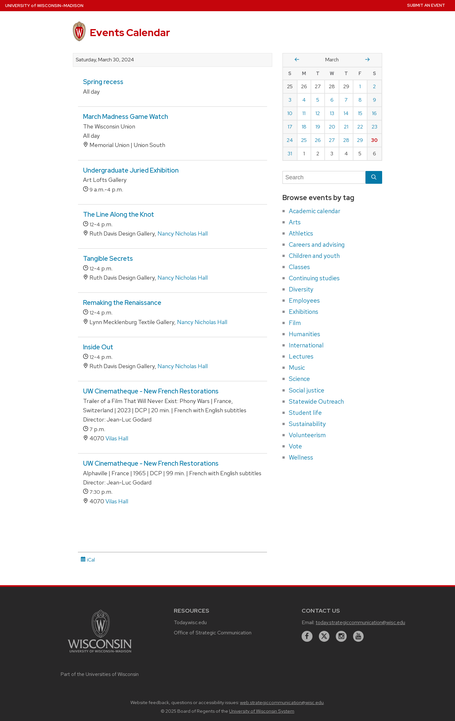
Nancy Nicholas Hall (183, 233)
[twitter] (324, 636)
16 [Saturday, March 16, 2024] (374, 113)
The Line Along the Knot (118, 214)
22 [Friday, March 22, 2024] (360, 126)
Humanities (304, 334)
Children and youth (314, 256)
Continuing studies (314, 278)
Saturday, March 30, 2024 (105, 60)
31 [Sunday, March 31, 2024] (290, 153)
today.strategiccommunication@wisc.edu (360, 622)
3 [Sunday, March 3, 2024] (290, 100)
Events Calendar (130, 32)
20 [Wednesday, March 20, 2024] (332, 126)
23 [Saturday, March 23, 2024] (374, 126)
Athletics (301, 233)
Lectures (301, 356)
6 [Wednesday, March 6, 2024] (332, 100)
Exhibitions (303, 311)
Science (299, 379)
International (306, 345)
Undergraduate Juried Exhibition (131, 170)
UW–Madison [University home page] (44, 5)
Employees (304, 300)
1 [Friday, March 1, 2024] (360, 86)
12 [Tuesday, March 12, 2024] (317, 113)
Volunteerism (307, 435)
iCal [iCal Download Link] (88, 559)
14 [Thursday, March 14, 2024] (346, 113)
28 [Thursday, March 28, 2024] (346, 140)
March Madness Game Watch (125, 116)
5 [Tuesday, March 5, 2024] (317, 100)
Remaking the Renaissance (122, 302)
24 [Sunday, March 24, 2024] (290, 140)
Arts (295, 222)
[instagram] (341, 636)
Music (297, 367)
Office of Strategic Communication (212, 632)
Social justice (306, 390)
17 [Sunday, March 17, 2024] (290, 126)
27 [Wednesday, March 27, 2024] (332, 140)
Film (295, 323)
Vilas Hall (116, 438)
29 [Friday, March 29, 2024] (360, 140)
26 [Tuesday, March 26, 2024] (318, 140)
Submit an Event (426, 5)
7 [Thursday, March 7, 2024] (346, 100)
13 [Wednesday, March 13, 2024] (332, 113)
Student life (305, 412)
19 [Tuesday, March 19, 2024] (317, 126)
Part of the (100, 674)
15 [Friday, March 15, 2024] (360, 113)
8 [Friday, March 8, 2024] (360, 100)
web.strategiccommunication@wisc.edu (282, 702)
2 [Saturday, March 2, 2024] (374, 86)
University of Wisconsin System (261, 711)
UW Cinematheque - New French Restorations (151, 391)
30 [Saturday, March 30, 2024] (374, 140)
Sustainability (307, 424)
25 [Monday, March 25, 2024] (304, 140)
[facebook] (307, 636)
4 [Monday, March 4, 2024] (304, 100)
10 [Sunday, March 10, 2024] (289, 113)
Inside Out (98, 347)
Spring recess (103, 82)
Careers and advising (317, 244)
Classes (299, 267)
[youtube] (358, 636)
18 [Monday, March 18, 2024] (304, 126)
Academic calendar (314, 211)
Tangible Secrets (108, 258)
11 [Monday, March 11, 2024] (303, 113)
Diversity (301, 289)
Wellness (301, 457)
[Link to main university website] (100, 653)
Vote (295, 446)
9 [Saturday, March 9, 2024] (374, 100)
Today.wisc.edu (190, 622)
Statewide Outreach (316, 401)
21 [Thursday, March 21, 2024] (346, 126)
